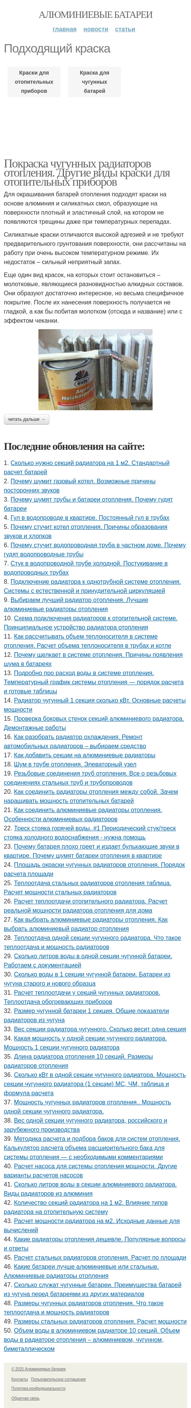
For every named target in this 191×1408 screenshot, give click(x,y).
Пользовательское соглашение (58, 1379)
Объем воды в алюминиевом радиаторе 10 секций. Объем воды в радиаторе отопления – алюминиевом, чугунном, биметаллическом (92, 1339)
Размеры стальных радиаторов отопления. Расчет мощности (100, 1321)
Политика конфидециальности (38, 1388)
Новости (95, 29)
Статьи (125, 29)
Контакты (19, 1379)
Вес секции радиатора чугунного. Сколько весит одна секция (100, 1029)
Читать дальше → (26, 419)
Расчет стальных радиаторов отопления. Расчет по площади (100, 1257)
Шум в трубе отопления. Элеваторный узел (75, 764)
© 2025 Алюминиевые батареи (38, 1369)
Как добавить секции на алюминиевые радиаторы (85, 755)
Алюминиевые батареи (96, 14)
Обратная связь (25, 1398)
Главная (64, 29)
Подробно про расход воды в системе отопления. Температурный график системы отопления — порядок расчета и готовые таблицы (94, 682)
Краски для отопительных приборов (34, 82)
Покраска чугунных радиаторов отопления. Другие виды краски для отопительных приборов (87, 172)
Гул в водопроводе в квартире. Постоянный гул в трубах (90, 517)
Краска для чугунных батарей (94, 82)
